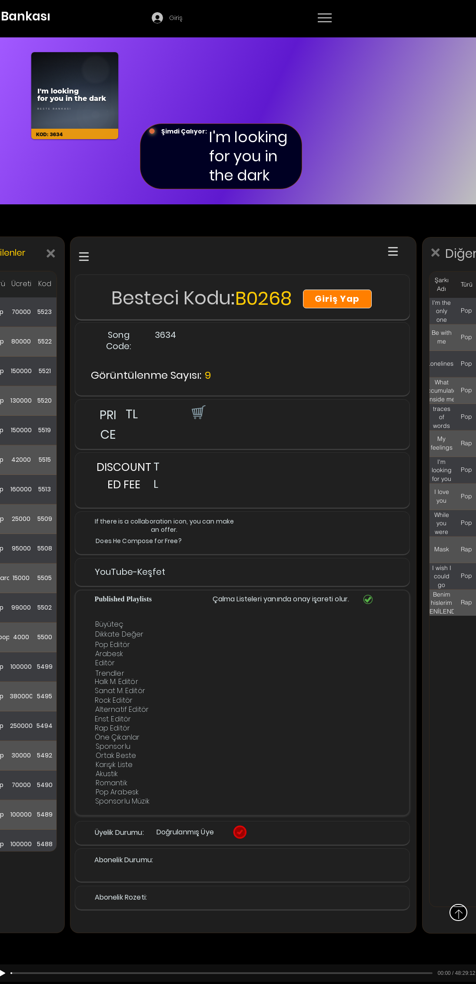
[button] (198, 411)
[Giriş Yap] (337, 299)
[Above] (458, 912)
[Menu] (324, 18)
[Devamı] (375, 18)
